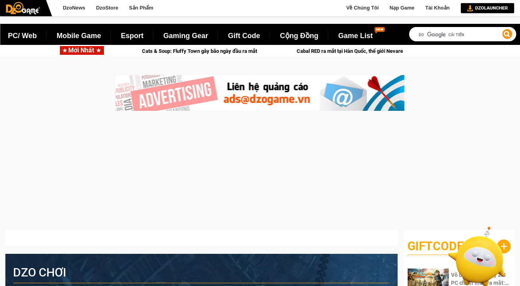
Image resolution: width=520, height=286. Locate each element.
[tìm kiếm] (462, 35)
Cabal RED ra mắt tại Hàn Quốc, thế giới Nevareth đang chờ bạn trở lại (391, 51)
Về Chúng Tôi (362, 8)
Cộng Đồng (299, 36)
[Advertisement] (260, 174)
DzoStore (107, 8)
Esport (132, 36)
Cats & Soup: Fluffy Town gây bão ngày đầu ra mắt (215, 51)
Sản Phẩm (141, 8)
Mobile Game (79, 36)
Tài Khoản (437, 8)
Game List (355, 36)
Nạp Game (402, 8)
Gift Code (244, 36)
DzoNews (74, 8)
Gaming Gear (185, 36)
